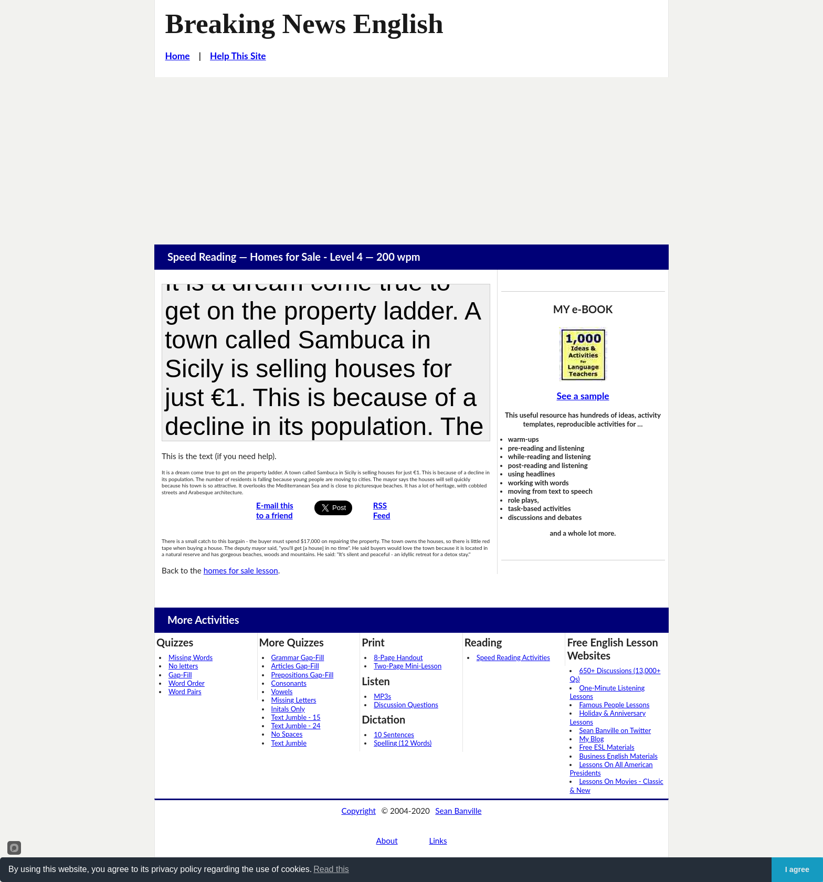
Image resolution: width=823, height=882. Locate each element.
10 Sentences (394, 734)
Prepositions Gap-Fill (302, 675)
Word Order (186, 683)
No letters (183, 666)
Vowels (282, 691)
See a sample (582, 395)
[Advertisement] (411, 155)
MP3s (382, 696)
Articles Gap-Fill (295, 666)
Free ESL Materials (606, 747)
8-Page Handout (398, 657)
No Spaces (287, 734)
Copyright (358, 810)
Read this (331, 869)
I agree (797, 869)
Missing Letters (293, 700)
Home (177, 55)
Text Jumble (289, 743)
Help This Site (238, 55)
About (386, 840)
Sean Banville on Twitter (615, 730)
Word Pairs (185, 691)
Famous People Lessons (614, 704)
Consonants (289, 683)
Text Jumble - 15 (296, 717)
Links (438, 840)
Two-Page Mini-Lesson (407, 666)
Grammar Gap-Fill (297, 657)
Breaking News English (304, 23)
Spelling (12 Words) (402, 743)
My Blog (591, 739)
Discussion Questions (406, 704)
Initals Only (288, 709)
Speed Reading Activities (513, 657)
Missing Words (190, 657)
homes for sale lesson (241, 570)
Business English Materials (618, 756)
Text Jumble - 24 (296, 725)
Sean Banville (458, 810)
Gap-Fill (180, 675)
